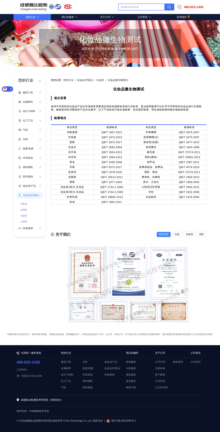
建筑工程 (66, 362)
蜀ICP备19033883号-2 (121, 420)
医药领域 (88, 387)
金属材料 (66, 368)
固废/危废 (88, 368)
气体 (63, 387)
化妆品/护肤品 (112, 368)
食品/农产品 (110, 362)
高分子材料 (67, 374)
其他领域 (109, 374)
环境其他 (88, 374)
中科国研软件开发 (39, 411)
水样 (85, 362)
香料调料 (88, 381)
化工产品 (66, 381)
